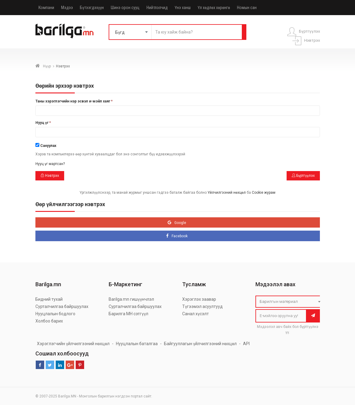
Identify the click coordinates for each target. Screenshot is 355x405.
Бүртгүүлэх (303, 175)
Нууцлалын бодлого (55, 313)
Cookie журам (263, 192)
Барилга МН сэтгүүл (128, 313)
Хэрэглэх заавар (199, 299)
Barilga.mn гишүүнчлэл (131, 299)
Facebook (180, 236)
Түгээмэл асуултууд (202, 306)
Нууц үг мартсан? (50, 164)
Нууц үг (43, 123)
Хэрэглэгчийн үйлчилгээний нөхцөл (73, 343)
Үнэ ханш (183, 7)
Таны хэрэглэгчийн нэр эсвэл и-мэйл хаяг (74, 101)
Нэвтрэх (50, 175)
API (246, 343)
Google (180, 223)
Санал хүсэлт (195, 313)
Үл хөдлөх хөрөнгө (214, 7)
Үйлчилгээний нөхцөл (227, 192)
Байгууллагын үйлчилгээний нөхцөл (200, 343)
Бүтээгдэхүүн (92, 7)
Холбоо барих (49, 321)
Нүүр (47, 66)
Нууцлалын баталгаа (137, 343)
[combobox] (289, 301)
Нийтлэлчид (157, 7)
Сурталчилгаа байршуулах (61, 306)
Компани (46, 7)
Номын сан (247, 7)
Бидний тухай (49, 299)
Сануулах (48, 146)
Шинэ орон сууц (125, 7)
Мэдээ (67, 7)
